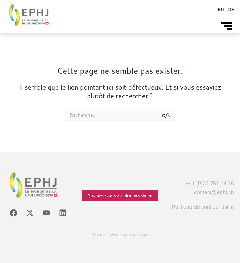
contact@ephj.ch (214, 192)
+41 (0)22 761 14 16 (210, 184)
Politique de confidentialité (203, 207)
